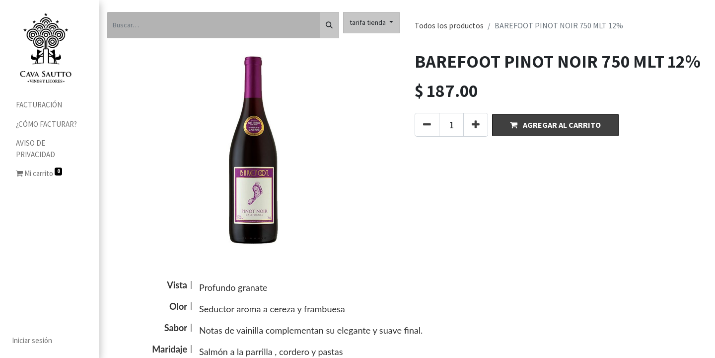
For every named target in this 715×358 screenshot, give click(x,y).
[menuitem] (49, 105)
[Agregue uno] (475, 125)
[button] (555, 125)
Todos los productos (449, 25)
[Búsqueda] (329, 25)
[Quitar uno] (427, 125)
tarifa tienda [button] (368, 22)
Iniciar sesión (32, 340)
